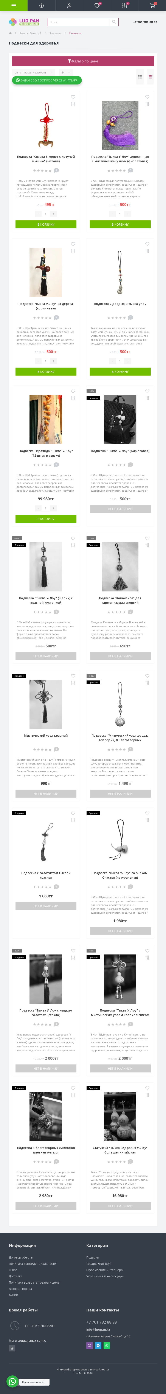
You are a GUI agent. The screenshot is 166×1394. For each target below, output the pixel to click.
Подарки (92, 1257)
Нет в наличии (120, 509)
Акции (13, 1295)
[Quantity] (45, 214)
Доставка (15, 1276)
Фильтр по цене (83, 61)
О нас (13, 1270)
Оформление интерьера (104, 1270)
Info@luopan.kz (98, 1329)
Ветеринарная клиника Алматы (88, 1369)
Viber (89, 1345)
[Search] (113, 22)
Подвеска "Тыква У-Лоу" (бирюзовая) (120, 451)
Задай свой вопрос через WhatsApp (47, 80)
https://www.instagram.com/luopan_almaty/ (12, 1348)
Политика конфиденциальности (32, 1264)
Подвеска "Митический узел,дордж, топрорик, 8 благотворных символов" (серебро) (120, 740)
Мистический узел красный (46, 735)
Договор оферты (21, 1257)
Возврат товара (20, 1289)
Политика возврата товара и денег (35, 1282)
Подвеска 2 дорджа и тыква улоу (120, 304)
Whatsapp (106, 1345)
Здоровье (55, 33)
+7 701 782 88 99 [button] (102, 1322)
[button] (69, 5)
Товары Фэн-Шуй (30, 33)
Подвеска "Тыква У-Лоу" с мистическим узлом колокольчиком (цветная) (120, 1014)
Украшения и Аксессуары (105, 1276)
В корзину (45, 224)
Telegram (98, 1345)
